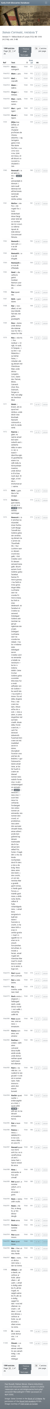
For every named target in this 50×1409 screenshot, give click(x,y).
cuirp (13, 899)
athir (18, 1106)
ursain (13, 629)
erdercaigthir (16, 1100)
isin (12, 224)
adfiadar (14, 686)
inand (13, 452)
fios (14, 340)
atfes (13, 709)
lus (16, 1152)
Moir (13, 400)
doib (13, 647)
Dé (12, 546)
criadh (13, 722)
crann (13, 704)
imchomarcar (16, 484)
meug (13, 1346)
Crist (18, 143)
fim (12, 1208)
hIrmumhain (16, 465)
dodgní (14, 496)
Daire (18, 376)
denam (16, 363)
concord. (45, 67)
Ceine (19, 670)
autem (14, 569)
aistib (13, 1053)
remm (13, 104)
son (20, 686)
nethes (14, 510)
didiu (13, 447)
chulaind (14, 163)
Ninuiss (14, 237)
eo (21, 407)
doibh (13, 670)
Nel (12, 1181)
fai (20, 925)
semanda (17, 657)
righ (12, 345)
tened (19, 1163)
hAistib (17, 311)
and (19, 442)
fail (12, 313)
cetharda (14, 803)
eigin (13, 478)
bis (16, 1070)
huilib (18, 1050)
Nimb (13, 404)
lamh (19, 99)
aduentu (14, 137)
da (19, 865)
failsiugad (15, 1001)
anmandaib (15, 181)
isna (12, 311)
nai (16, 395)
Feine (13, 358)
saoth (16, 691)
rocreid (14, 161)
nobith (14, 779)
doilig (15, 1285)
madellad (15, 743)
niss (14, 865)
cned (19, 963)
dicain (19, 722)
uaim (13, 1283)
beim (17, 873)
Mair (13, 369)
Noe (13, 323)
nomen (14, 777)
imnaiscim (15, 1026)
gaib (13, 556)
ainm (16, 173)
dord (13, 862)
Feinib (15, 888)
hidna (20, 508)
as (14, 246)
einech (13, 1088)
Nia (12, 145)
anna (18, 1220)
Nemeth (14, 241)
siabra (13, 88)
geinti (13, 277)
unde (13, 325)
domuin (14, 183)
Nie (12, 493)
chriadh (14, 828)
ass (15, 1351)
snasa (18, 598)
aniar (13, 219)
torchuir (17, 221)
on (12, 787)
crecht (17, 875)
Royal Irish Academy (28, 1401)
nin (20, 203)
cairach (19, 1351)
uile (19, 361)
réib (12, 1070)
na (20, 520)
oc (12, 551)
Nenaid (14, 1147)
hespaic (17, 348)
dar (18, 1251)
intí (19, 478)
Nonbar (14, 1225)
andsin (19, 1348)
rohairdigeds (16, 906)
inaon (17, 1061)
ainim (18, 966)
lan (16, 756)
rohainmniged (16, 784)
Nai (12, 1123)
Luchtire (14, 548)
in (21, 181)
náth (20, 1043)
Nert (13, 973)
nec (12, 294)
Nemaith (15, 253)
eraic (13, 930)
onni (16, 1021)
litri (15, 350)
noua (13, 1244)
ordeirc (14, 1043)
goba (19, 533)
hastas (14, 577)
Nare (13, 1068)
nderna (16, 226)
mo (12, 176)
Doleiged (14, 631)
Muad (13, 115)
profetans (15, 132)
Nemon (14, 282)
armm (15, 541)
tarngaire (15, 140)
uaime (18, 1293)
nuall (17, 186)
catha (13, 275)
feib (12, 395)
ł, (20, 1181)
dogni (13, 587)
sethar (13, 124)
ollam (13, 1280)
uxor (19, 282)
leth (12, 425)
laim (13, 707)
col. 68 (37, 1123)
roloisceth (15, 422)
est (12, 156)
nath (13, 1061)
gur (21, 758)
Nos (13, 338)
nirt (12, 975)
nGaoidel (14, 522)
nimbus (14, 412)
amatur (14, 1036)
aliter (18, 1277)
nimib (19, 425)
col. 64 (37, 67)
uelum (13, 1187)
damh (15, 1272)
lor (12, 644)
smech (13, 943)
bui (19, 530)
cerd (19, 559)
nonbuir (14, 343)
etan (13, 940)
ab (18, 407)
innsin (19, 191)
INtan (18, 707)
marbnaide (15, 841)
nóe (18, 338)
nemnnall (14, 194)
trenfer (14, 989)
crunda (14, 595)
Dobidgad (15, 616)
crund (13, 554)
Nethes (14, 500)
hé (12, 769)
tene (13, 766)
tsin (12, 166)
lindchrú (14, 758)
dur (12, 379)
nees (19, 777)
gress (18, 585)
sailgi (20, 395)
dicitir (13, 414)
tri (21, 343)
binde (13, 857)
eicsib (18, 1053)
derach (14, 1113)
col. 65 (37, 203)
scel (12, 712)
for (16, 331)
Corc (13, 376)
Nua (13, 1241)
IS (12, 458)
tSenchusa (15, 366)
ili (17, 901)
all (19, 1280)
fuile (13, 904)
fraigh (19, 852)
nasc (13, 992)
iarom (13, 652)
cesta (16, 1327)
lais (20, 691)
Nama (14, 1031)
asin (19, 618)
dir (18, 265)
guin (19, 299)
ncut (20, 224)
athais (16, 948)
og (12, 538)
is (21, 170)
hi (18, 1150)
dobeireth (15, 735)
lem (18, 847)
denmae (14, 188)
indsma (18, 644)
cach (13, 730)
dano (13, 870)
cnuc (13, 782)
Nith (13, 299)
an (18, 810)
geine (13, 143)
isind (17, 219)
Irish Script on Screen (29, 1404)
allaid (13, 308)
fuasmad (14, 738)
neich (13, 1004)
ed (12, 173)
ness (18, 712)
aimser (14, 1348)
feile (18, 1081)
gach (19, 108)
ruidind (14, 1073)
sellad (13, 849)
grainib (15, 883)
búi (18, 556)
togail (13, 1290)
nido (18, 980)
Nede (17, 1253)
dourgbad (15, 751)
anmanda (15, 813)
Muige (18, 528)
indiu (17, 463)
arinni (13, 1356)
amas (13, 831)
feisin (20, 828)
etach (20, 961)
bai (15, 673)
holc (16, 1103)
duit (17, 476)
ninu (13, 1253)
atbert (18, 831)
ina (18, 639)
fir (15, 844)
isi (19, 1346)
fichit (13, 1277)
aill (17, 1288)
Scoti (19, 569)
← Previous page (25, 50)
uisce (16, 1143)
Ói (12, 1331)
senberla (14, 445)
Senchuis (17, 397)
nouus (13, 1237)
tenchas (14, 880)
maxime (14, 468)
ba (14, 582)
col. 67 (37, 973)
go (15, 624)
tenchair (14, 621)
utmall (13, 1177)
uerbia (13, 932)
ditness (17, 1314)
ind (19, 188)
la (17, 275)
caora (17, 1331)
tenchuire (15, 662)
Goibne (14, 533)
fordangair (15, 805)
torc (18, 306)
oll (20, 1270)
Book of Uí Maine (35, 1398)
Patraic (17, 379)
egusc (13, 118)
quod (13, 409)
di (17, 229)
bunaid (14, 1091)
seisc (13, 1339)
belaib (15, 660)
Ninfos (14, 203)
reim (13, 1263)
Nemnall (15, 170)
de (21, 132)
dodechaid (15, 213)
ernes (18, 1324)
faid (17, 1160)
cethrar (14, 1275)
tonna (19, 1265)
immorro (14, 1083)
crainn (13, 771)
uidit (13, 1201)
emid (15, 1322)
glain (13, 434)
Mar (19, 880)
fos (12, 206)
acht (13, 1152)
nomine (14, 1184)
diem (13, 1311)
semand (14, 564)
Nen (13, 1258)
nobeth (14, 442)
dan (12, 1303)
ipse (17, 153)
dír (16, 246)
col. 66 (37, 517)
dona (13, 216)
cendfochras (16, 1155)
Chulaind (14, 130)
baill (12, 917)
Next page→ (25, 55)
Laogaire (14, 374)
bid (12, 439)
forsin (18, 725)
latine (13, 982)
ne (14, 1138)
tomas (18, 886)
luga (13, 969)
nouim (13, 1230)
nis (18, 854)
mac (17, 122)
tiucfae (14, 148)
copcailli (14, 81)
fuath (16, 769)
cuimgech (15, 69)
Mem (13, 73)
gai (12, 624)
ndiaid (13, 642)
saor (20, 548)
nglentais (15, 626)
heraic (13, 953)
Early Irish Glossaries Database (15, 2)
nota (19, 996)
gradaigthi (15, 319)
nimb (13, 427)
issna (20, 564)
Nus (13, 1234)
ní (15, 473)
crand (13, 727)
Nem (13, 1199)
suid (19, 345)
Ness (18, 867)
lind (17, 797)
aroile (13, 834)
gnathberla (17, 458)
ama (13, 1033)
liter (17, 1248)
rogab (13, 208)
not (14, 1009)
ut (18, 124)
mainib (14, 893)
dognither (15, 717)
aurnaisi (14, 720)
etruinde (14, 1192)
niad (17, 992)
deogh (13, 1216)
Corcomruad (16, 234)
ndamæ (17, 328)
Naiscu (14, 1130)
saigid (13, 1293)
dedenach (15, 605)
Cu (16, 127)
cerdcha (17, 535)
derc (13, 854)
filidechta (15, 353)
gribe (13, 316)
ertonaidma (16, 1116)
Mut (13, 108)
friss (13, 701)
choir (13, 387)
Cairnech (14, 384)
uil (12, 1157)
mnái (15, 683)
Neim (13, 1206)
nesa (13, 800)
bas (18, 473)
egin (20, 455)
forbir (13, 852)
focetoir (14, 753)
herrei (13, 1119)
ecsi (17, 1303)
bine (17, 681)
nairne (13, 437)
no (17, 434)
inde (13, 232)
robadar (14, 361)
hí (19, 1143)
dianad (14, 774)
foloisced (15, 761)
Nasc (13, 1019)
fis (21, 338)
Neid (13, 272)
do (12, 178)
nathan (14, 1058)
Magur (14, 92)
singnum (14, 999)
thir (20, 333)
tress (13, 585)
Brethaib (14, 417)
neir (15, 313)
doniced (14, 732)
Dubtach (14, 389)
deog (19, 1208)
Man (13, 99)
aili (12, 158)
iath (16, 244)
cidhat (13, 901)
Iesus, (16, 156)
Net (13, 980)
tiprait (13, 229)
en (18, 1138)
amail (18, 764)
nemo (20, 1199)
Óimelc (14, 1343)
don (20, 738)
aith (12, 1111)
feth (15, 600)
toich (13, 476)
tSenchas (14, 958)
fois (12, 1175)
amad (19, 437)
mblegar (14, 1359)
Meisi (13, 67)
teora (13, 579)
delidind (14, 1135)
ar (17, 766)
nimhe (13, 199)
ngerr (13, 111)
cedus (16, 808)
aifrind (14, 191)
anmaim (17, 787)
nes (12, 808)
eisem (13, 460)
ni (20, 1172)
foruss (13, 891)
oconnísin (15, 678)
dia (18, 272)
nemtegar (15, 513)
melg (13, 1353)
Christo (14, 135)
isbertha (14, 455)
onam (13, 1309)
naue (18, 1123)
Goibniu (14, 572)
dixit (13, 127)
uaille (18, 1009)
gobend (14, 836)
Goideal (14, 280)
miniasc (14, 94)
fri (12, 561)
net (19, 313)
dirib (19, 896)
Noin (13, 1220)
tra (17, 460)
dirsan (13, 847)
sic (21, 605)
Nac (13, 292)
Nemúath (15, 263)
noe (12, 331)
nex (12, 1021)
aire (18, 782)
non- (19, 1031)
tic (18, 1073)
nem (13, 186)
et (20, 156)
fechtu (18, 525)
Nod (13, 996)
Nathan (14, 1040)
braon (13, 407)
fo (16, 425)
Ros (17, 387)
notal (19, 1006)
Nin (12, 1248)
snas (13, 603)
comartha (15, 1012)
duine (16, 145)
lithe (13, 681)
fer (17, 196)
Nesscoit (15, 517)
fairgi (18, 216)
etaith (17, 694)
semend (14, 613)
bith (17, 927)
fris (17, 849)
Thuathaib (15, 543)
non (17, 1033)
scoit (13, 797)
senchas (16, 520)
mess (13, 896)
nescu (13, 1132)
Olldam (14, 1270)
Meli (13, 78)
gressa (19, 579)
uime (20, 714)
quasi (17, 292)
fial (12, 1189)
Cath (13, 528)
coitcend (14, 1048)
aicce (16, 1165)
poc (19, 73)
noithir (14, 1098)
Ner (13, 306)
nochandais (15, 860)
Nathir (14, 1095)
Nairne (14, 432)
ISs (18, 696)
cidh (12, 463)
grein (13, 1194)
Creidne (14, 559)
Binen (13, 382)
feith (17, 582)
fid (16, 1150)
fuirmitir (14, 922)
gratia (19, 932)
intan (13, 525)
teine (13, 1160)
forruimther (16, 945)
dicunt (16, 158)
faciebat (14, 574)
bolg (13, 867)
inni (12, 1314)
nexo (13, 1024)
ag (21, 137)
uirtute (19, 975)
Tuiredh (14, 530)
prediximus (15, 821)
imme (13, 696)
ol (16, 478)
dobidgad (15, 649)
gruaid (14, 1075)
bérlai (16, 356)
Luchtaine (15, 590)
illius (13, 285)
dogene (19, 699)
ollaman (17, 1063)
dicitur (17, 232)
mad (15, 935)
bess (13, 912)
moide (13, 950)
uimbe (19, 199)
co (20, 158)
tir (15, 224)
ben (19, 285)
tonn (13, 211)
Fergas (14, 392)
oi (17, 1336)
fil (14, 473)
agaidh (14, 938)
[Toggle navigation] (46, 3)
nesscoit (14, 792)
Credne (14, 611)
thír (19, 331)
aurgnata (15, 914)
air (16, 1111)
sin (12, 288)
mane (13, 101)
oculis (17, 1201)
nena (17, 1263)
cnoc (20, 753)
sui (12, 350)
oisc (12, 1336)
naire (16, 439)
